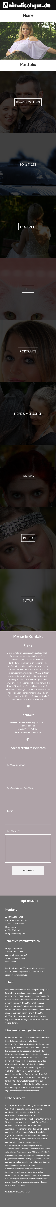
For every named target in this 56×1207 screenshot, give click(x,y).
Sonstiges (28, 164)
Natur (28, 600)
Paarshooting (28, 102)
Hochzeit (28, 226)
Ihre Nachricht (13, 831)
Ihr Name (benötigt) (15, 765)
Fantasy (28, 476)
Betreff (10, 811)
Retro (28, 538)
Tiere (28, 289)
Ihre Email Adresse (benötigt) (20, 788)
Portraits (28, 351)
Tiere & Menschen (28, 413)
